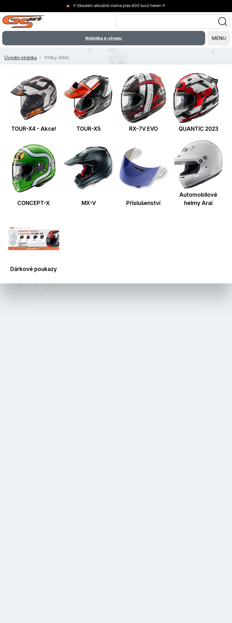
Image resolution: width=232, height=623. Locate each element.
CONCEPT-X (33, 203)
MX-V (88, 203)
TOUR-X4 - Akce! (33, 129)
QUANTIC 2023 (198, 129)
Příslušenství (143, 203)
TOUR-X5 (88, 129)
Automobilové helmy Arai (198, 199)
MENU (219, 38)
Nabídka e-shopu (103, 37)
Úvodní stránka (20, 58)
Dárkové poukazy (33, 269)
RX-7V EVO (143, 129)
